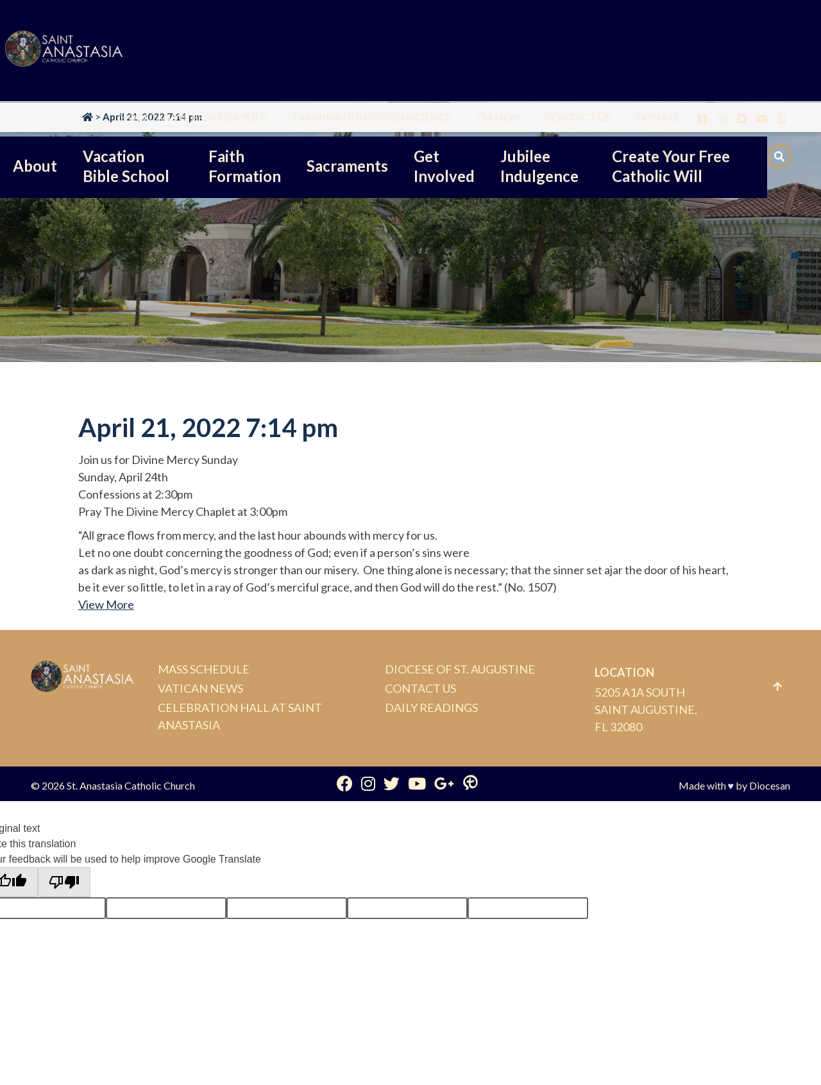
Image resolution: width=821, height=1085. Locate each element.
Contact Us (420, 688)
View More (106, 604)
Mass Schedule (204, 669)
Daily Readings (431, 707)
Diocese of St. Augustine (460, 669)
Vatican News (200, 688)
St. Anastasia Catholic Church (131, 785)
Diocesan (769, 785)
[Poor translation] (64, 882)
